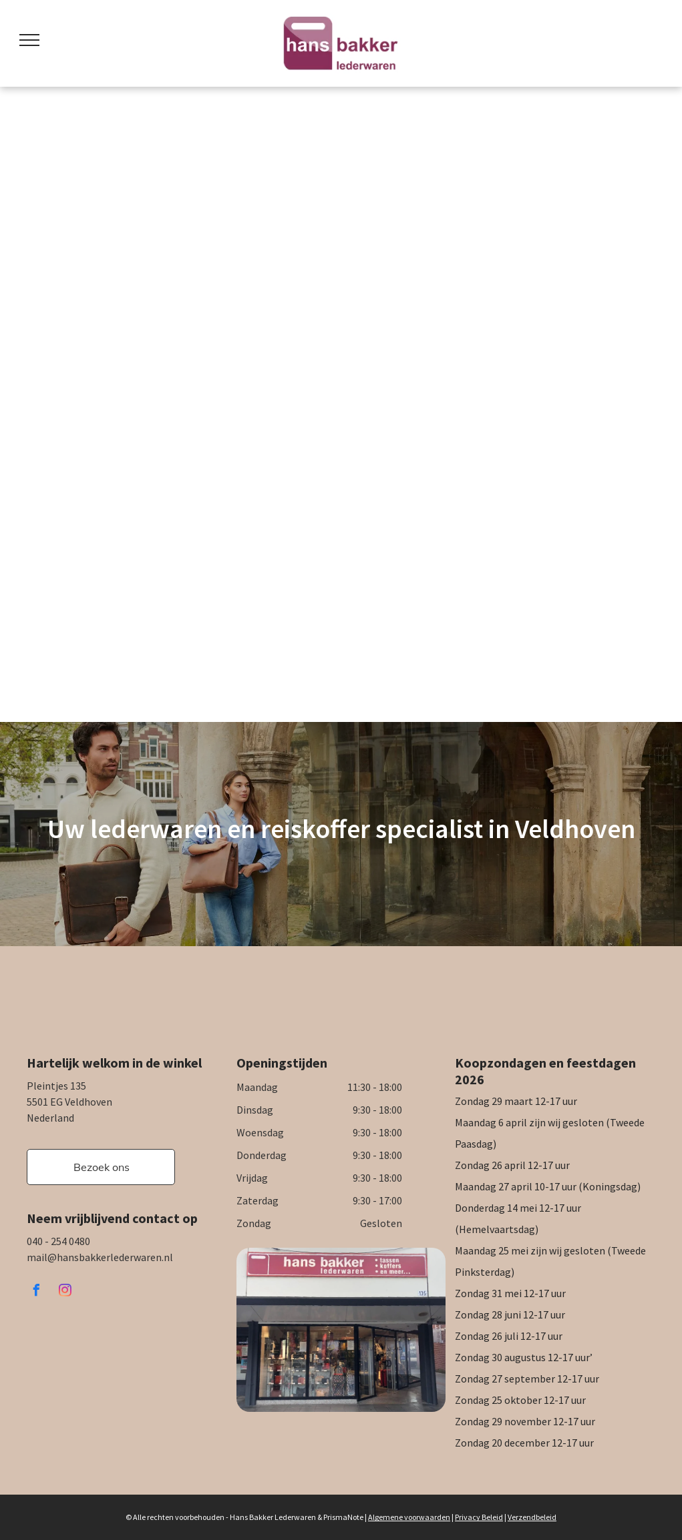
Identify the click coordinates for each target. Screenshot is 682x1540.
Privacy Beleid (479, 1517)
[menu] (29, 40)
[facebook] (36, 1292)
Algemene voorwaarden (409, 1517)
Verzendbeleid (532, 1517)
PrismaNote (343, 1517)
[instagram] (64, 1292)
